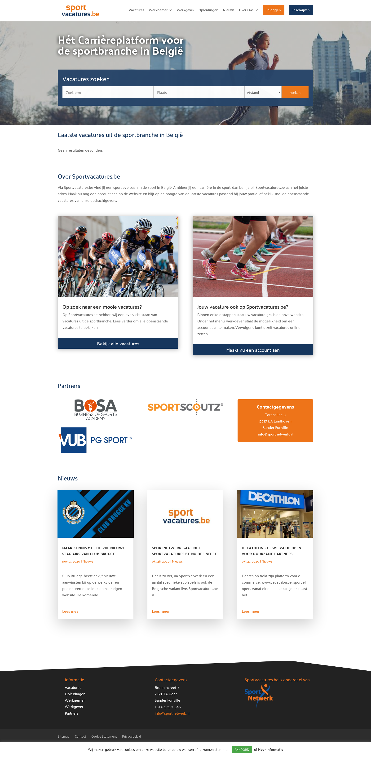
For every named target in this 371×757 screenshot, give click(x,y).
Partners (71, 713)
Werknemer (158, 10)
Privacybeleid (131, 737)
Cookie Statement (104, 737)
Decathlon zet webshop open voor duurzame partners (271, 550)
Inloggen (273, 9)
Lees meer (71, 611)
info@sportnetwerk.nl (275, 434)
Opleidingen (208, 10)
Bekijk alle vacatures (118, 343)
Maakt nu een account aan (253, 349)
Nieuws (228, 10)
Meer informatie (270, 749)
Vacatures (136, 10)
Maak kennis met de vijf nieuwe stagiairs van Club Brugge (93, 550)
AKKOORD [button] (242, 749)
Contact (80, 737)
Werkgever (185, 10)
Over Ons (246, 10)
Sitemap (64, 737)
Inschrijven (301, 9)
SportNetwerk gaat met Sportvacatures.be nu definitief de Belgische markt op (184, 553)
